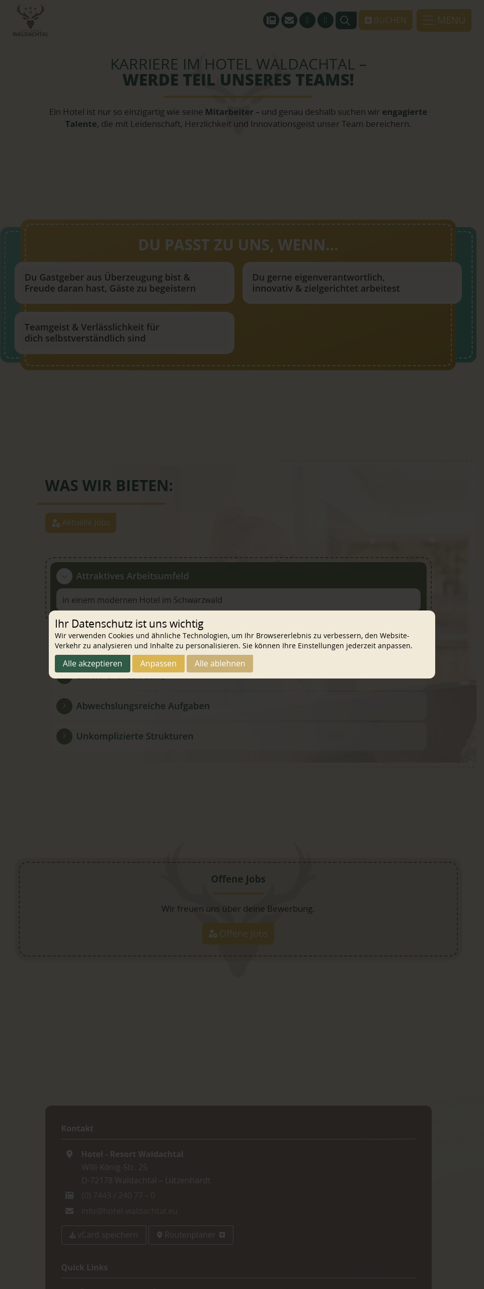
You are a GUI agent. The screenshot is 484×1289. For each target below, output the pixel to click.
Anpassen (159, 663)
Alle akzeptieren (93, 663)
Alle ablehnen (221, 663)
